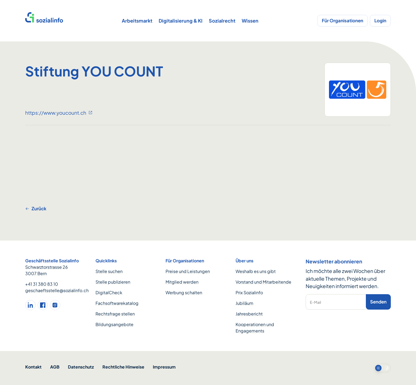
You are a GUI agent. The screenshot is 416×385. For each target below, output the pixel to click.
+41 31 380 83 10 (41, 284)
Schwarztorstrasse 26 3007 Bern (46, 270)
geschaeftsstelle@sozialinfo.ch (57, 290)
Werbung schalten (184, 292)
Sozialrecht (222, 21)
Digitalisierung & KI (180, 21)
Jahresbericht (249, 313)
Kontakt (33, 367)
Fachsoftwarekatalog (117, 303)
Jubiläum (244, 303)
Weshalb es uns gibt (256, 271)
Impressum (164, 367)
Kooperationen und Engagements (255, 327)
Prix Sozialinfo (249, 292)
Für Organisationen (342, 20)
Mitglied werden (182, 282)
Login (380, 20)
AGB (54, 367)
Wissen (250, 21)
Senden (378, 302)
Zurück (35, 208)
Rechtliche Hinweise (123, 367)
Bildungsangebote (114, 324)
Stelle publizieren (113, 282)
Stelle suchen (109, 271)
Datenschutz (81, 367)
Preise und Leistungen (188, 271)
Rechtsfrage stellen (115, 313)
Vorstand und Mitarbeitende (263, 282)
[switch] (382, 368)
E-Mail (315, 302)
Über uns (244, 260)
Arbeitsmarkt (137, 21)
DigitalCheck (109, 292)
